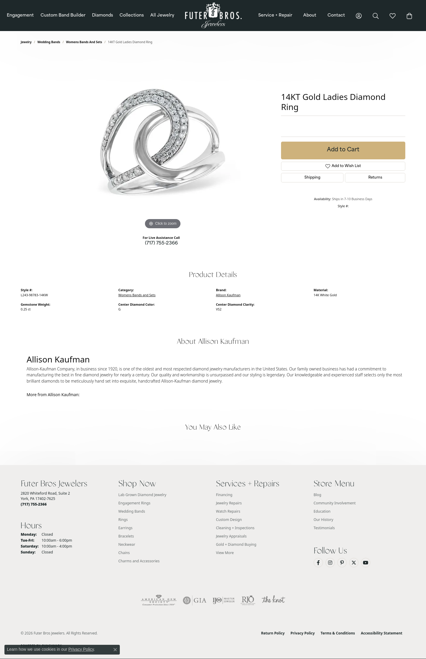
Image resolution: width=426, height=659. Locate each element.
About (309, 15)
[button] (359, 15)
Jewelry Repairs (229, 503)
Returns (375, 177)
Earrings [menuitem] (125, 527)
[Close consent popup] (115, 649)
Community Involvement (335, 503)
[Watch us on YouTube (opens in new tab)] (365, 562)
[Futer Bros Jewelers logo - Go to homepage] (213, 15)
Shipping (312, 177)
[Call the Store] (34, 504)
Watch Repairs (228, 511)
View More (225, 552)
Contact (336, 15)
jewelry (26, 42)
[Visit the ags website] (159, 600)
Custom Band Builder (63, 15)
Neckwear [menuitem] (126, 544)
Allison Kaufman (228, 295)
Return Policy (273, 633)
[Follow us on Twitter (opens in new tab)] (354, 562)
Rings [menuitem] (123, 519)
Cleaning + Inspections (235, 527)
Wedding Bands (49, 42)
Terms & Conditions (338, 633)
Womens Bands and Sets (84, 42)
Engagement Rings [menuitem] (134, 503)
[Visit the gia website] (194, 600)
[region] (162, 142)
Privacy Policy (303, 633)
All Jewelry (162, 15)
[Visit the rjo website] (248, 600)
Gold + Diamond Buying (236, 544)
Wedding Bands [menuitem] (131, 511)
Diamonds (102, 15)
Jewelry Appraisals (231, 536)
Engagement (20, 15)
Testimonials (324, 527)
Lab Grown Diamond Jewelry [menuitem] (142, 494)
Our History (323, 519)
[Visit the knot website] (273, 600)
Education (322, 511)
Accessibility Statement (381, 633)
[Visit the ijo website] (223, 600)
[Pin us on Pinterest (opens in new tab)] (342, 562)
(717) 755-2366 (161, 243)
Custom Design (229, 519)
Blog (317, 494)
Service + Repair (275, 15)
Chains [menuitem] (124, 552)
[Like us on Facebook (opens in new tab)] (318, 562)
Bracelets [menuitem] (126, 536)
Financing (224, 494)
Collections (132, 15)
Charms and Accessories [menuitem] (138, 561)
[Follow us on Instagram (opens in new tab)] (330, 562)
